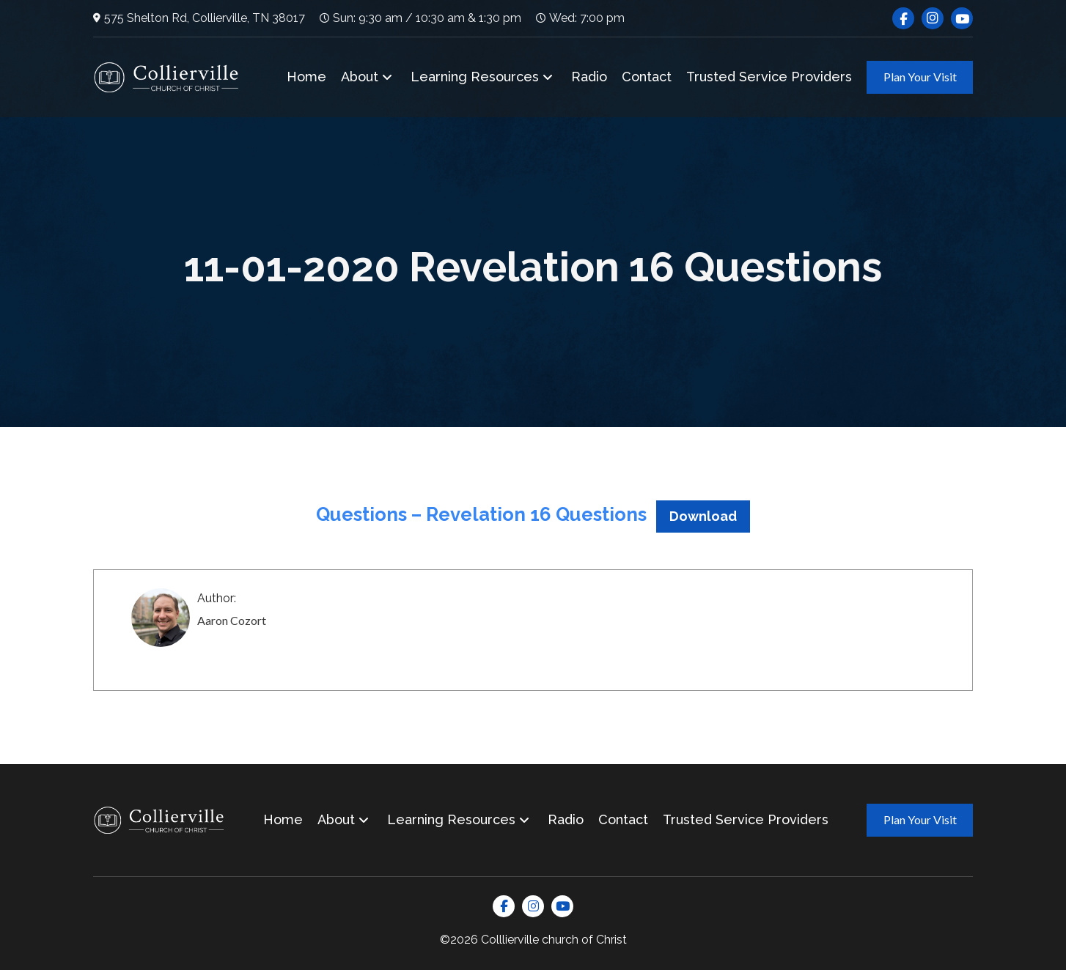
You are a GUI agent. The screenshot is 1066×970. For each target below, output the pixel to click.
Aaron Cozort (231, 620)
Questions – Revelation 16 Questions (481, 514)
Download (703, 516)
